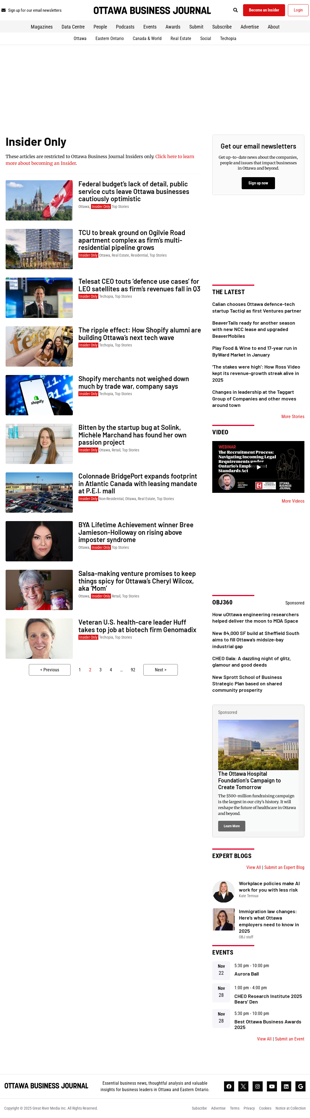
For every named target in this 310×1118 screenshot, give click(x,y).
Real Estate (181, 38)
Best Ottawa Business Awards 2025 (267, 1024)
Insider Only (101, 206)
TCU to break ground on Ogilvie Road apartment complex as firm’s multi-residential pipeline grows (131, 239)
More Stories (292, 416)
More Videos (293, 501)
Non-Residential (111, 498)
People (100, 27)
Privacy (249, 1108)
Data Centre (73, 27)
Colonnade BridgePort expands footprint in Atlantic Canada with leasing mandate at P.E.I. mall (137, 483)
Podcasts (125, 27)
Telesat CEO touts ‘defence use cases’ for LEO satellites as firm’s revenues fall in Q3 (139, 284)
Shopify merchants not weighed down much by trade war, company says (133, 382)
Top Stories (120, 206)
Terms (234, 1108)
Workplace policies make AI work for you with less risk (269, 886)
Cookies (265, 1108)
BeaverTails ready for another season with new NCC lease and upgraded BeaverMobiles (253, 329)
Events (150, 27)
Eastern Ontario (109, 38)
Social (205, 38)
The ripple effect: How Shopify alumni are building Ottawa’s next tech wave (139, 333)
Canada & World (147, 38)
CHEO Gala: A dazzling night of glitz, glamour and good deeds (251, 661)
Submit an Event (289, 1039)
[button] (235, 10)
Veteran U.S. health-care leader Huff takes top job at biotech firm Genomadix (137, 625)
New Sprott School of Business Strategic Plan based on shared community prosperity (247, 683)
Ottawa (80, 38)
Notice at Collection (291, 1108)
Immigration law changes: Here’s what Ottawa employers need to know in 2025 (269, 921)
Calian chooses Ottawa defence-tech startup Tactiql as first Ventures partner (256, 307)
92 (133, 669)
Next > (160, 669)
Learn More (232, 826)
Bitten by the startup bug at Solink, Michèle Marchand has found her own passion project (132, 434)
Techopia (228, 38)
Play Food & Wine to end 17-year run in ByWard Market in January (254, 351)
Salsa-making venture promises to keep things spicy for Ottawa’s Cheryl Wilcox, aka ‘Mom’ (137, 580)
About (273, 27)
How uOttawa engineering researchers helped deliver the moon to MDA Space (255, 617)
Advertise (250, 27)
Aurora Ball (246, 974)
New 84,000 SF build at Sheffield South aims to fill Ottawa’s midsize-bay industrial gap (255, 639)
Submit (196, 27)
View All (253, 867)
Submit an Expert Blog (284, 867)
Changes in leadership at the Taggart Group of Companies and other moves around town (254, 398)
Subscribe (222, 27)
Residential (139, 255)
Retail (116, 450)
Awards (173, 27)
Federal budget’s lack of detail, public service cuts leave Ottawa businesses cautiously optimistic (133, 191)
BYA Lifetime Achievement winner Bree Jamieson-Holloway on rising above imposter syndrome (136, 532)
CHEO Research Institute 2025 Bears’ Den (268, 999)
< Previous (49, 669)
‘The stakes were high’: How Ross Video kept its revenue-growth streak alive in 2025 (256, 373)
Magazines (42, 27)
